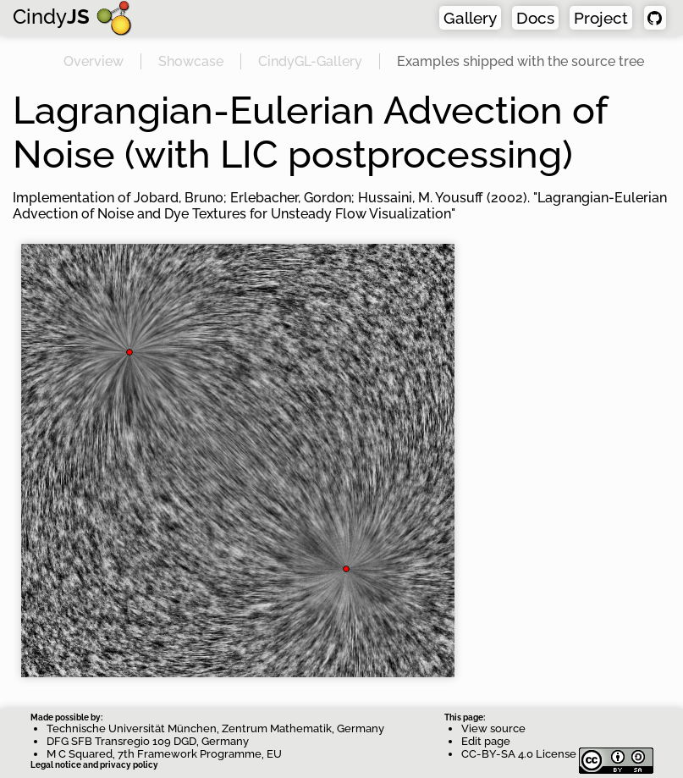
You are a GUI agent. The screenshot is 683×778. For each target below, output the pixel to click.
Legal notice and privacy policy (94, 765)
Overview (93, 61)
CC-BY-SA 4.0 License (557, 754)
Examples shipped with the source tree (520, 61)
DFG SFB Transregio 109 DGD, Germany (148, 741)
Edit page (485, 741)
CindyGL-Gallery (310, 61)
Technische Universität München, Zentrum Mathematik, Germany (215, 728)
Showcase (190, 61)
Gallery (470, 17)
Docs (535, 17)
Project (601, 17)
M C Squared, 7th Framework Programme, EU (164, 754)
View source (493, 728)
